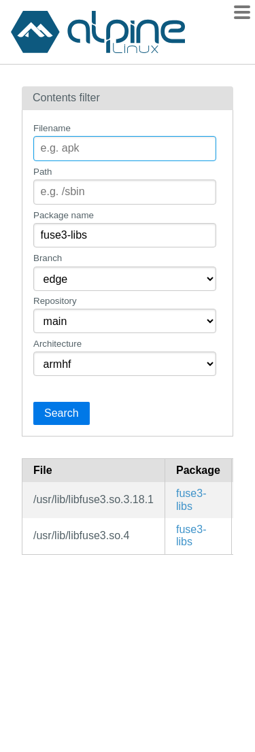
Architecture (57, 344)
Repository (55, 301)
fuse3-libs (191, 499)
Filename (52, 128)
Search (61, 413)
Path (42, 172)
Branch (47, 258)
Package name (63, 215)
